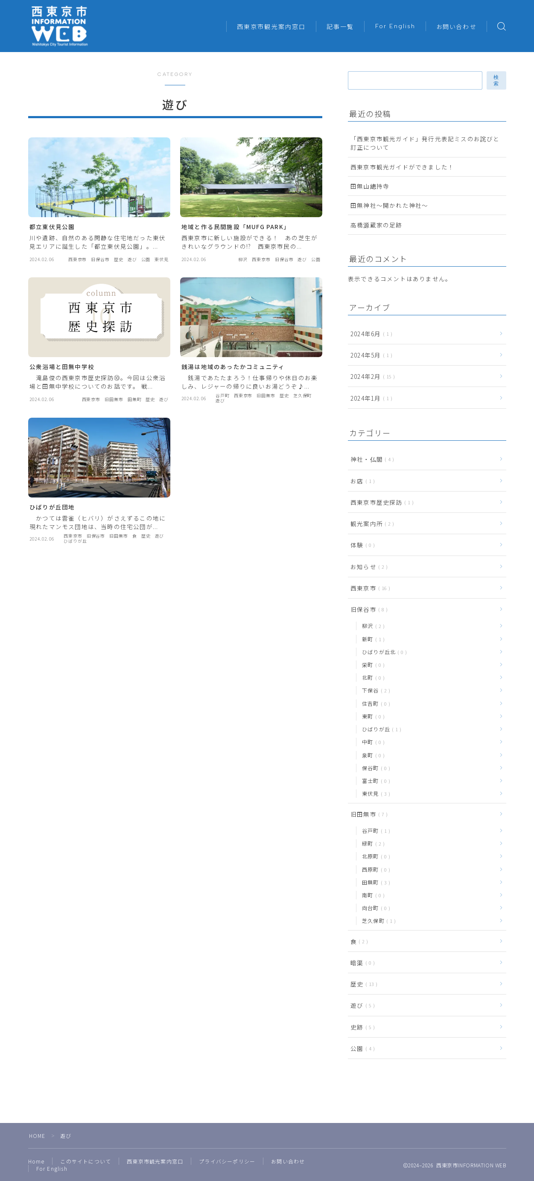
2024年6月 (369, 333)
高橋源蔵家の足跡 (379, 225)
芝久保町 (377, 920)
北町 (371, 677)
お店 (360, 481)
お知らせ (367, 566)
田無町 (374, 882)
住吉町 (374, 703)
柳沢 (371, 625)
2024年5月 (369, 355)
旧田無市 (367, 814)
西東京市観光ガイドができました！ (402, 167)
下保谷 (374, 690)
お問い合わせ (456, 27)
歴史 (362, 984)
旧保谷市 (367, 609)
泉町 (371, 755)
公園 (360, 1048)
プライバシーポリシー (227, 1161)
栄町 (371, 664)
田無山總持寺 (369, 186)
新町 (371, 639)
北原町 (374, 856)
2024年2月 (370, 376)
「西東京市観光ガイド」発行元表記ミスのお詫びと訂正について (425, 142)
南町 (371, 895)
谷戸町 (374, 830)
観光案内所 (370, 523)
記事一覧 (340, 27)
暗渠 (360, 962)
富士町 (374, 780)
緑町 (371, 843)
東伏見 (374, 793)
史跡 (360, 1027)
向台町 (374, 907)
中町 (371, 741)
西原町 (374, 869)
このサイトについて (85, 1161)
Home (36, 1161)
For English (395, 26)
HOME (37, 1135)
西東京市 (368, 588)
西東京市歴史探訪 (380, 502)
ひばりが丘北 (382, 651)
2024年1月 (369, 398)
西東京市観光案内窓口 (271, 27)
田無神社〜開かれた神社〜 (389, 205)
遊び (360, 1005)
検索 (496, 80)
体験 (360, 545)
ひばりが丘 (380, 729)
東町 (371, 716)
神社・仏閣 (370, 459)
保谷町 (374, 767)
